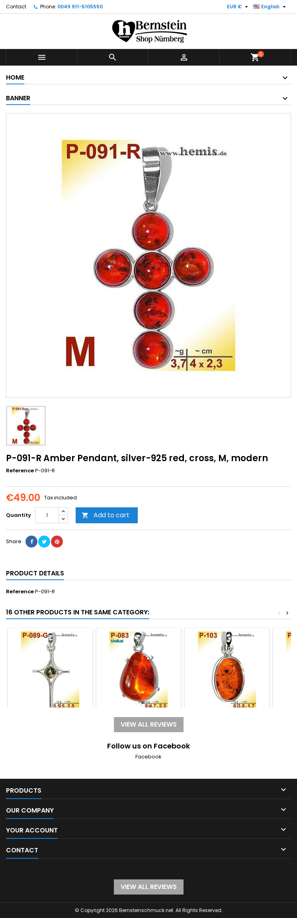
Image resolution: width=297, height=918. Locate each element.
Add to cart (105, 515)
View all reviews (149, 724)
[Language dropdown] (270, 7)
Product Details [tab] (35, 573)
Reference (20, 470)
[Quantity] (47, 515)
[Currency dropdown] (238, 7)
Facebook (148, 756)
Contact (16, 6)
